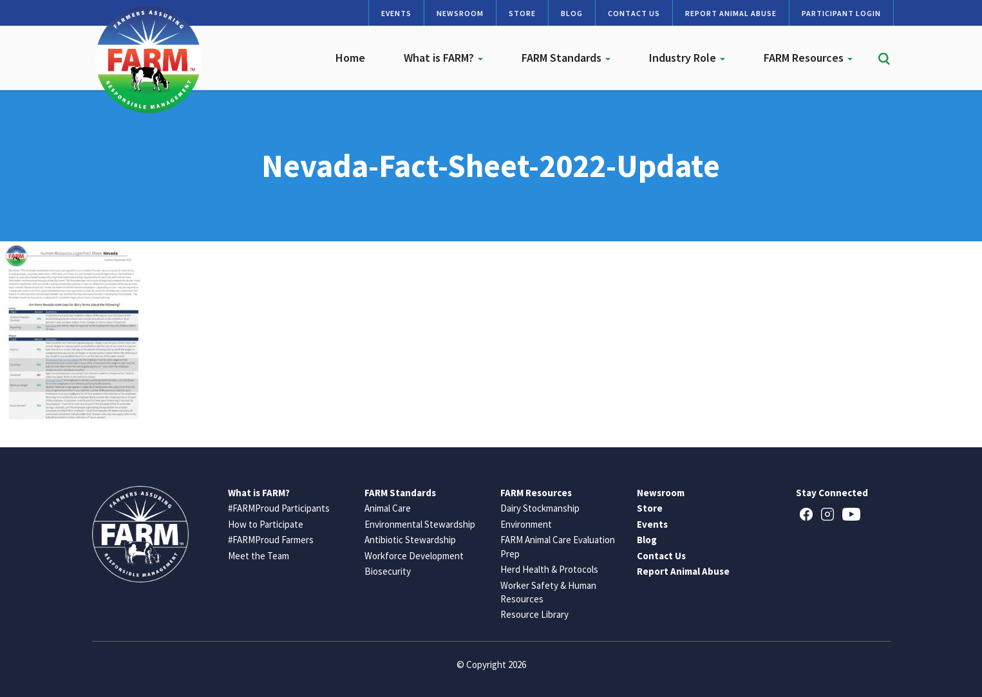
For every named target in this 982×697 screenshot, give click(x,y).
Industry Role (687, 57)
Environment (526, 524)
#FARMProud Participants (279, 508)
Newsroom (460, 13)
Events (396, 13)
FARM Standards (566, 57)
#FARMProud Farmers (271, 540)
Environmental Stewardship (419, 524)
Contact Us (634, 13)
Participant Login (841, 13)
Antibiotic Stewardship (410, 540)
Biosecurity (387, 571)
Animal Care (387, 508)
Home (350, 57)
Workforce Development (414, 556)
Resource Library (534, 614)
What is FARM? (443, 57)
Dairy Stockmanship (540, 508)
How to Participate (265, 524)
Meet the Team (258, 556)
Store (522, 13)
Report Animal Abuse (731, 13)
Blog (572, 13)
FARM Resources (808, 57)
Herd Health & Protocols (549, 569)
